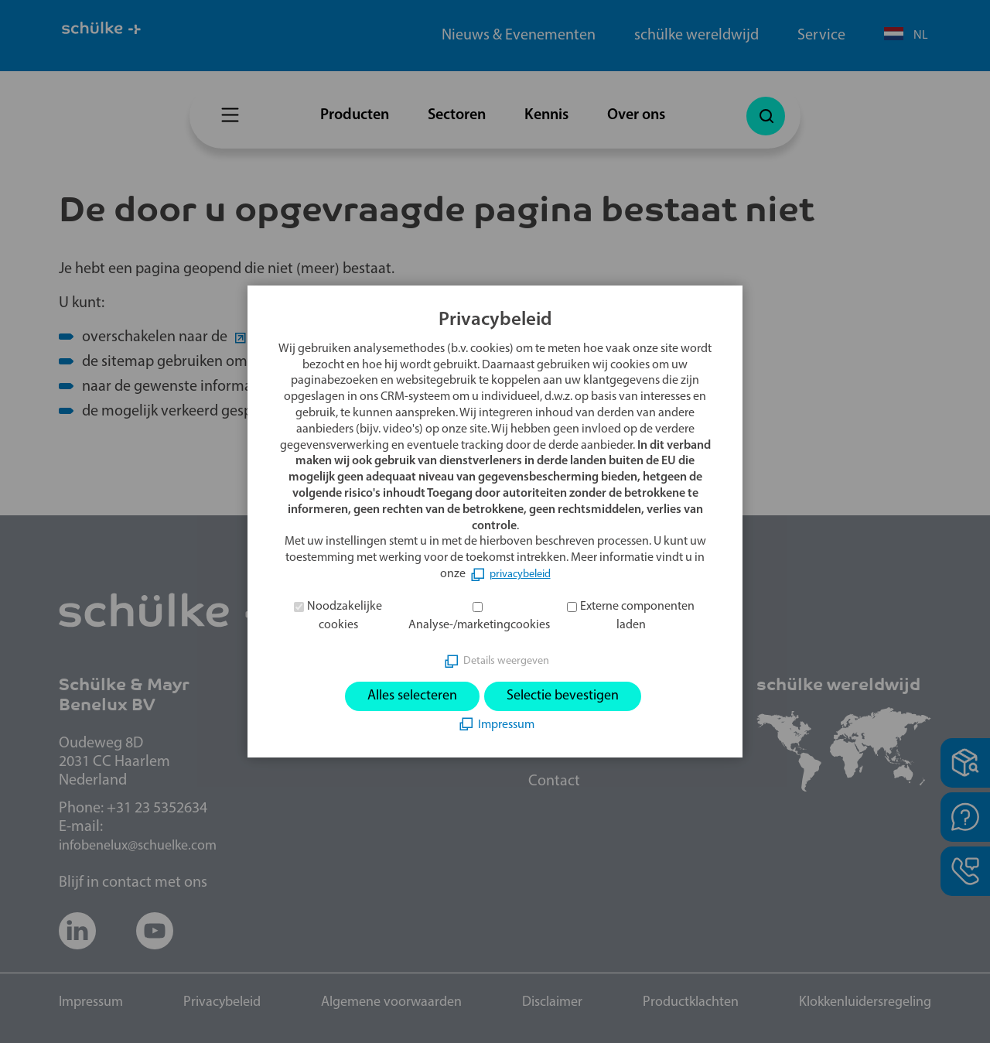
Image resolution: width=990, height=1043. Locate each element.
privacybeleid (520, 572)
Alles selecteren (402, 696)
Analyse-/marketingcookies (479, 623)
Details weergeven (506, 658)
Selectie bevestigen (570, 696)
